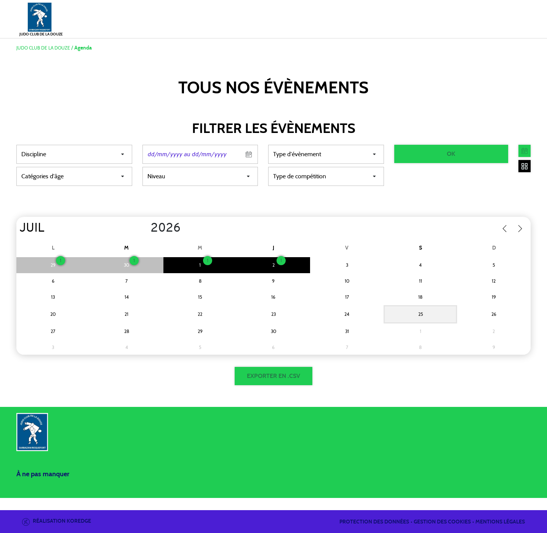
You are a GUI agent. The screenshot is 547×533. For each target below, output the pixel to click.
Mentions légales (500, 522)
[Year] (144, 228)
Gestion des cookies (442, 522)
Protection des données (374, 522)
